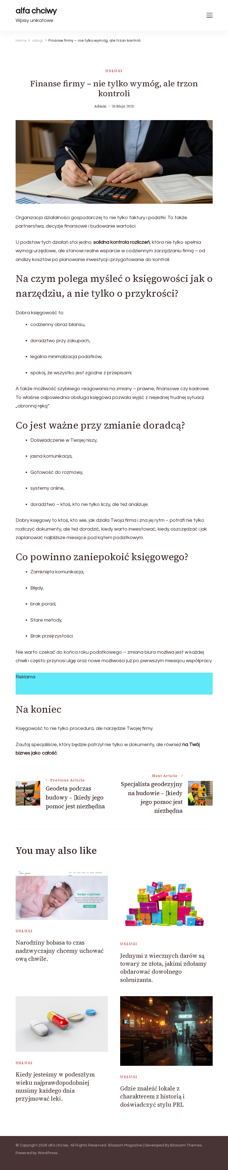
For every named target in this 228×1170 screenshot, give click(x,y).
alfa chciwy (36, 11)
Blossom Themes (186, 1145)
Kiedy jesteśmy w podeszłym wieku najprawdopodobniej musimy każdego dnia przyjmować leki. (55, 1086)
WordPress (48, 1153)
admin (100, 106)
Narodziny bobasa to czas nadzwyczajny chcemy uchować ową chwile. (60, 951)
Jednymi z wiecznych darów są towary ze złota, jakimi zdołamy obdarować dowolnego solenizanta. (163, 968)
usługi (114, 71)
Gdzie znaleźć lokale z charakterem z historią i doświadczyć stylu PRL (152, 1096)
